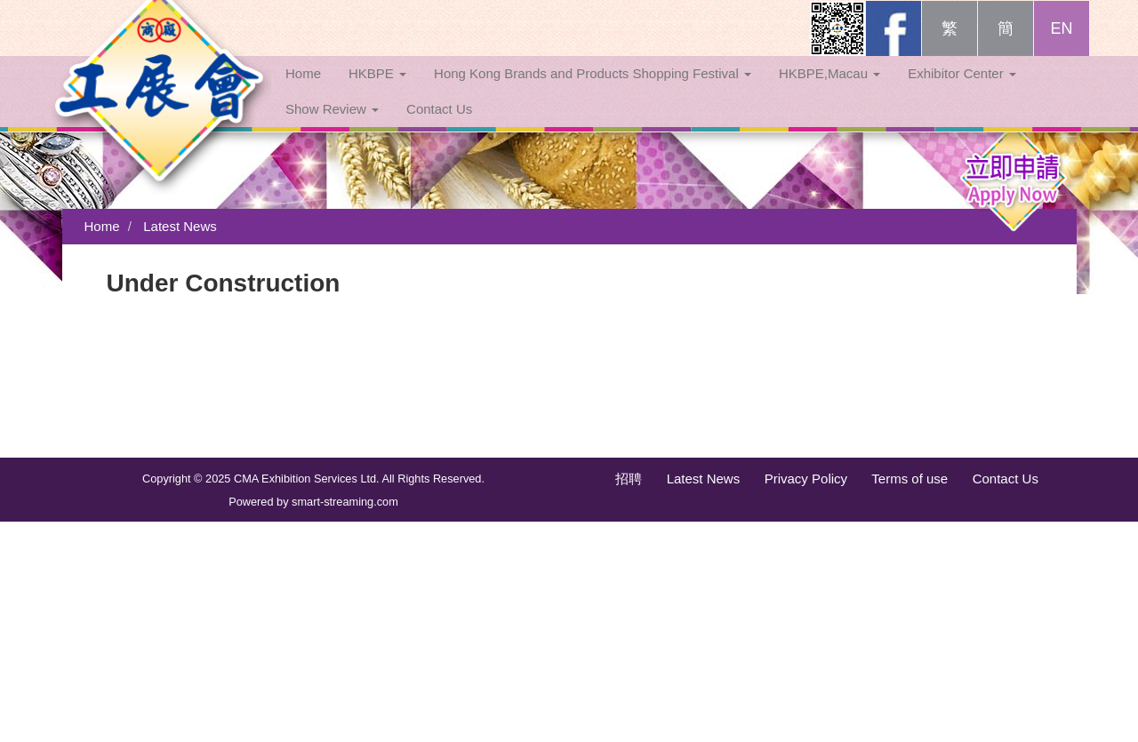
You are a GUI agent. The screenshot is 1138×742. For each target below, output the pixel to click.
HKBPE (377, 91)
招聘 (628, 478)
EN (1061, 46)
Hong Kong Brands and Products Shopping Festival (592, 91)
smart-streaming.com (345, 501)
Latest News (180, 226)
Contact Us (439, 126)
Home (303, 91)
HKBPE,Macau (829, 91)
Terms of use (909, 478)
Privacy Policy (806, 478)
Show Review (332, 126)
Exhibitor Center (962, 91)
